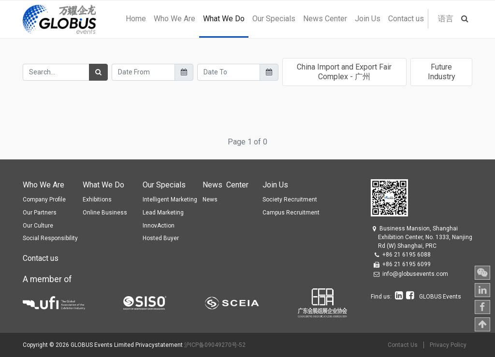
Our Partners (40, 212)
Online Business (105, 212)
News (210, 199)
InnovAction (159, 225)
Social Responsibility (50, 238)
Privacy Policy (448, 345)
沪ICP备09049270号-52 (215, 345)
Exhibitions (97, 199)
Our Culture (38, 225)
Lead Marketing (163, 212)
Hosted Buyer (161, 238)
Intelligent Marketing (170, 199)
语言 (445, 18)
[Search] (98, 72)
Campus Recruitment (291, 212)
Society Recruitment (289, 199)
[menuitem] (136, 19)
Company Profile (44, 199)
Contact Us (403, 345)
